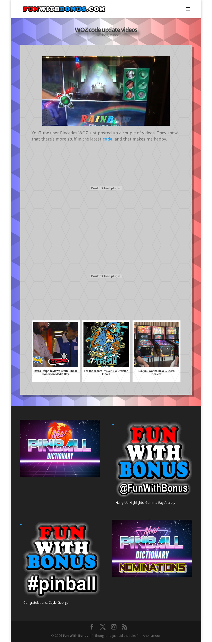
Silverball (100, 31)
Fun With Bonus (75, 635)
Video (114, 31)
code (107, 139)
